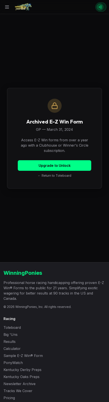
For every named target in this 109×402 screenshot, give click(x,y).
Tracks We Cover (18, 391)
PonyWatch (13, 362)
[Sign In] (100, 7)
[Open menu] (7, 7)
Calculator (12, 348)
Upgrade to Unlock (55, 165)
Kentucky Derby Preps (22, 369)
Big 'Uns (11, 334)
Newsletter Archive (20, 384)
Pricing (9, 398)
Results (10, 341)
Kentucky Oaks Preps (21, 377)
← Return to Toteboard (54, 175)
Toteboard (12, 327)
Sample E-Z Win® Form (23, 355)
